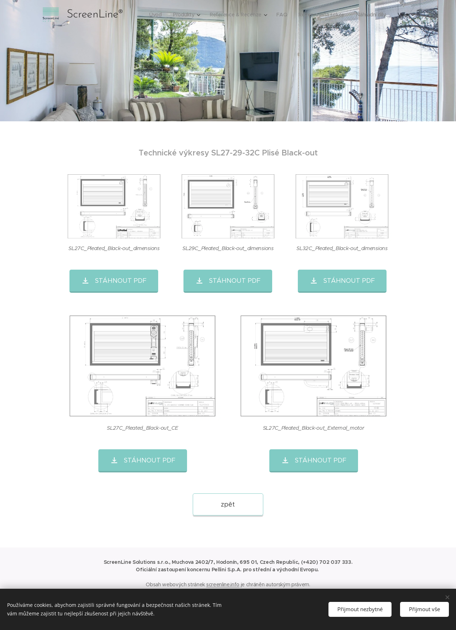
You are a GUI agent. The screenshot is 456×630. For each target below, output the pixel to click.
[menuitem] (154, 14)
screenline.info (222, 584)
